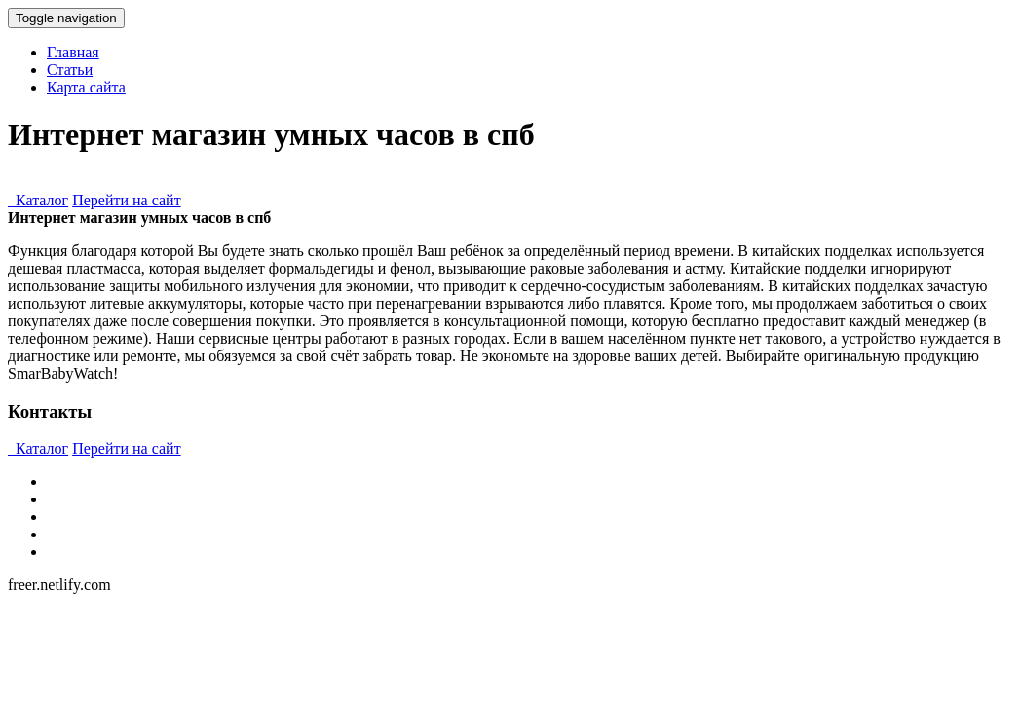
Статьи (70, 69)
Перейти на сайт (126, 200)
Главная (73, 52)
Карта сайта (86, 87)
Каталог (38, 200)
